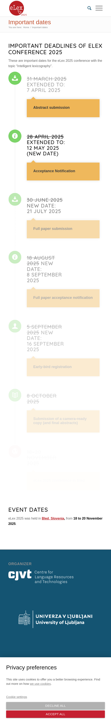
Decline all (55, 705)
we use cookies (40, 683)
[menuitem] (87, 8)
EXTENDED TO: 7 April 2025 (47, 84)
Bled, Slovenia (53, 518)
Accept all (55, 714)
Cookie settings (16, 697)
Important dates (29, 22)
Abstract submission (51, 108)
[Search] (87, 8)
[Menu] (97, 8)
